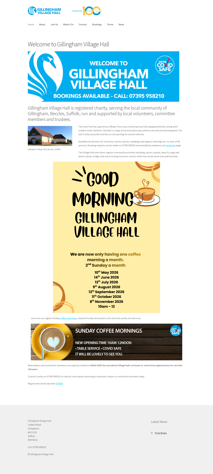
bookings (170, 145)
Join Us (54, 24)
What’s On (68, 24)
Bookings (97, 24)
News (121, 24)
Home (31, 24)
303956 (59, 383)
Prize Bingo (161, 432)
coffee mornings (68, 318)
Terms (110, 24)
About (42, 24)
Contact (83, 24)
